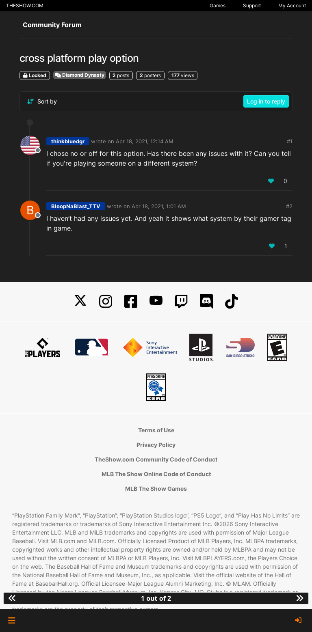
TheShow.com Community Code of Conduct (156, 459)
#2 (289, 206)
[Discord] (206, 301)
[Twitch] (181, 301)
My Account (292, 5)
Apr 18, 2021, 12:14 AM (144, 141)
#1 (289, 141)
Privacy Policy (156, 444)
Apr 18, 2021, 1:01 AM (159, 206)
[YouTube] (156, 301)
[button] (11, 621)
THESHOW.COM (24, 5)
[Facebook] (130, 301)
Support (252, 5)
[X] (80, 301)
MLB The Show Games (156, 488)
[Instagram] (105, 301)
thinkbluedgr (67, 141)
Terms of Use (156, 430)
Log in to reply (266, 101)
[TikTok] (231, 301)
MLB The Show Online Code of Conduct (156, 473)
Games (217, 5)
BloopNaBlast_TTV (75, 206)
